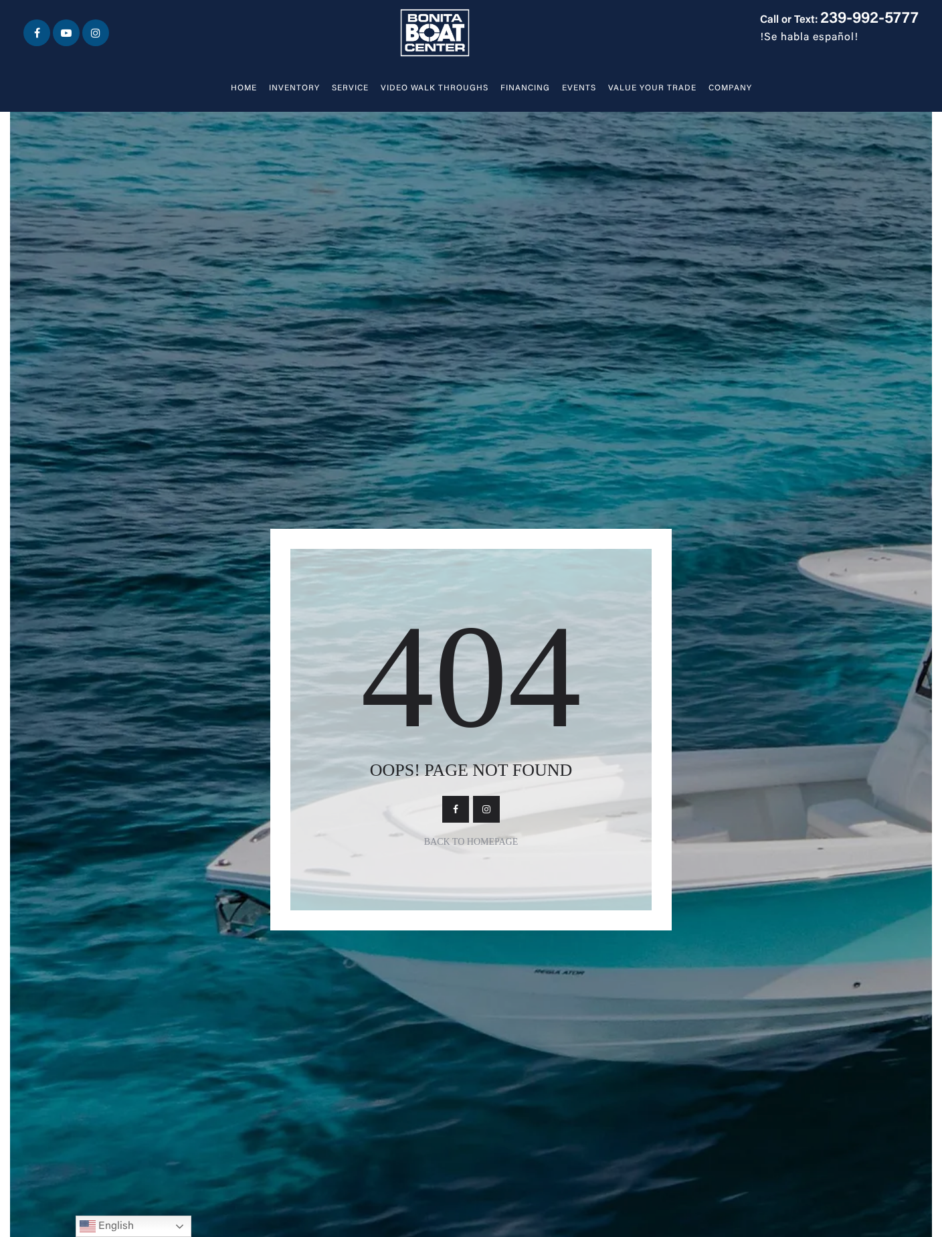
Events (579, 88)
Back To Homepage (471, 842)
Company (730, 88)
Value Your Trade (652, 88)
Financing (525, 88)
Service (350, 88)
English (107, 1226)
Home (244, 88)
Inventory (294, 88)
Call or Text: (839, 20)
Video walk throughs (434, 88)
